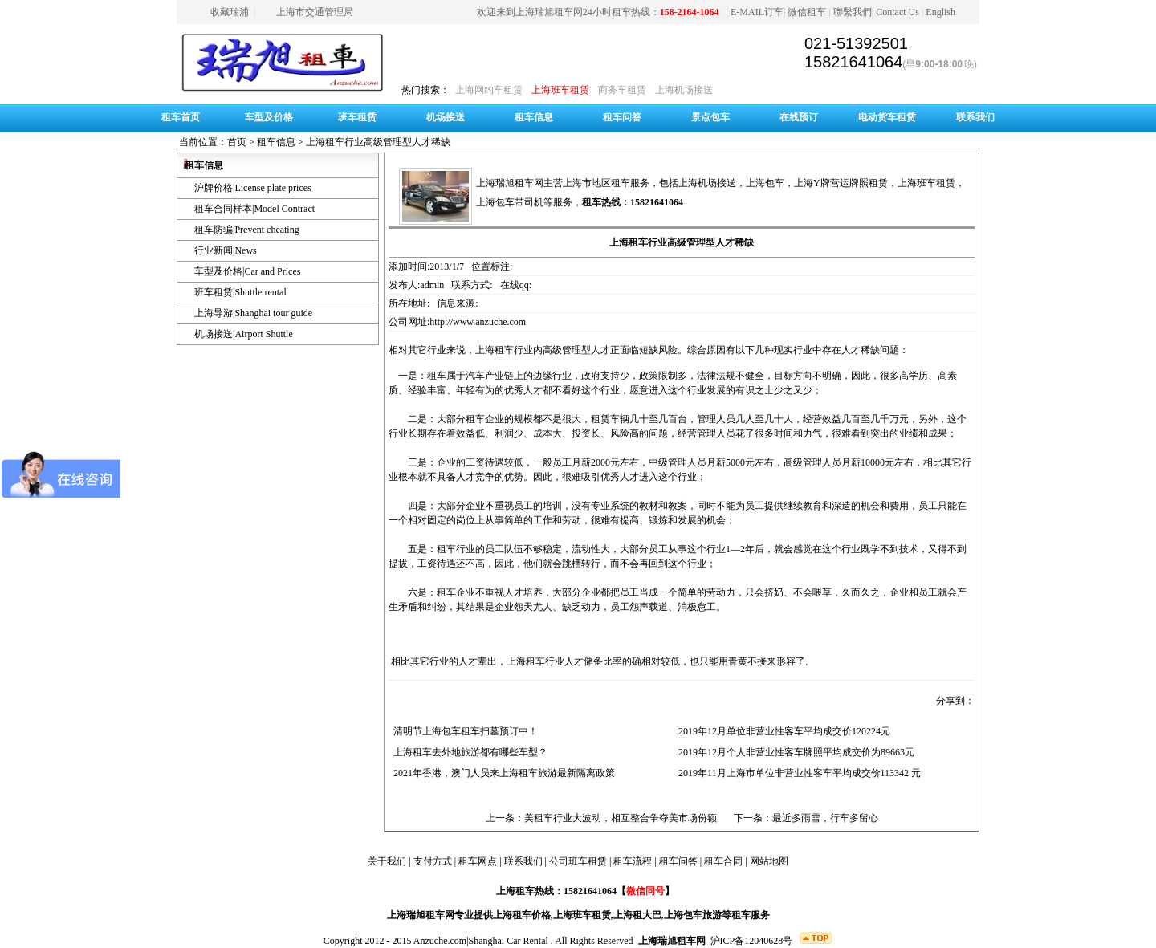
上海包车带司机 (509, 202)
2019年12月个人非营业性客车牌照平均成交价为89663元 (794, 752)
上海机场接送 (684, 90)
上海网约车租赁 (489, 90)
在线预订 (798, 117)
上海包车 (765, 183)
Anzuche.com (439, 940)
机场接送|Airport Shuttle (243, 334)
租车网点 (477, 861)
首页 (236, 142)
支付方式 (432, 861)
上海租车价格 (522, 915)
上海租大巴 (637, 915)
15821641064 (853, 62)
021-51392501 (856, 43)
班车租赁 (357, 117)
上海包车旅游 (693, 915)
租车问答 (622, 117)
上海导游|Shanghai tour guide (253, 313)
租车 (436, 375)
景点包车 (710, 117)
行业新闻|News (225, 250)
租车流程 (632, 861)
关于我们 (387, 861)
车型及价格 (269, 117)
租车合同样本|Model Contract (254, 208)
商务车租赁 (622, 90)
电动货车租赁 (887, 117)
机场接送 (445, 117)
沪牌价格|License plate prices (252, 187)
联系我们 (975, 117)
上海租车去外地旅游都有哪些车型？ (468, 752)
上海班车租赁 (560, 90)
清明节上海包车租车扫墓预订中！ (463, 731)
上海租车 (494, 350)
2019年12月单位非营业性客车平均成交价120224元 (782, 731)
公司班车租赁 (578, 861)
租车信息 (534, 117)
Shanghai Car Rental (508, 940)
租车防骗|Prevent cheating (246, 229)
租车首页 (180, 117)
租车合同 (723, 861)
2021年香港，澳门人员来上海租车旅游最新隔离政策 (502, 773)
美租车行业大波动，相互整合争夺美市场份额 (620, 818)
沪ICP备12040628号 (751, 940)
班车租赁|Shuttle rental (240, 292)
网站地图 (769, 861)
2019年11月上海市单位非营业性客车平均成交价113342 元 (797, 773)
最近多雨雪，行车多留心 (825, 818)
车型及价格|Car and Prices (247, 271)
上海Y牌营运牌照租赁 (841, 183)
